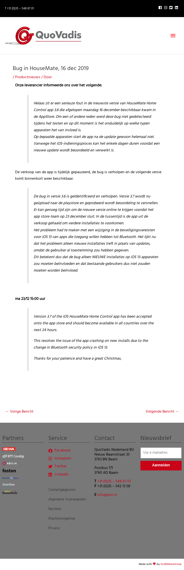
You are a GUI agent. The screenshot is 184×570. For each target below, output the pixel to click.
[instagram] (166, 7)
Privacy (53, 528)
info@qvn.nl (107, 495)
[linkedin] (177, 7)
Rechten (54, 509)
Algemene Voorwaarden (67, 499)
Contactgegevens (61, 490)
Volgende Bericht (162, 412)
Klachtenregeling (61, 519)
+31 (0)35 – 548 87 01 (114, 481)
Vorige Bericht (19, 412)
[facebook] (160, 7)
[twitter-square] (171, 7)
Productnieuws (27, 77)
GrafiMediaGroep (171, 564)
